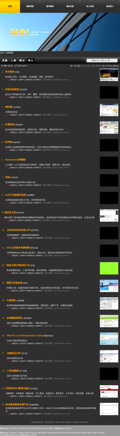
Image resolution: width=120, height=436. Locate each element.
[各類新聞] (19, 125)
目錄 (2, 53)
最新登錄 (30, 6)
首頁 (10, 6)
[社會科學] (14, 177)
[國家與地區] (48, 336)
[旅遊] (17, 72)
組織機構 (9, 53)
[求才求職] (23, 371)
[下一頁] (102, 66)
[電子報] (24, 353)
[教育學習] (20, 213)
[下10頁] (109, 66)
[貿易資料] (23, 89)
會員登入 (110, 6)
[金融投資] (16, 142)
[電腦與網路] (34, 405)
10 (97, 66)
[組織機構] (30, 195)
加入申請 (90, 6)
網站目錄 (70, 6)
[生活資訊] (34, 388)
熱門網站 (50, 6)
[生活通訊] (17, 107)
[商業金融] (34, 248)
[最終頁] (116, 66)
